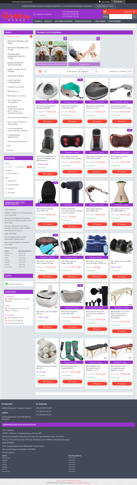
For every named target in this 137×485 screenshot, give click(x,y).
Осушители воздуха (16, 87)
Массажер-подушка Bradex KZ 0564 (69, 312)
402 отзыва (106, 1)
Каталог (48, 21)
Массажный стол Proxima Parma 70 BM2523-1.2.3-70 (93, 368)
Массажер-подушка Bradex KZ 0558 (69, 107)
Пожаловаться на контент (81, 483)
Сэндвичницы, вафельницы (14, 136)
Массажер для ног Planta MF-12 (121, 262)
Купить (49, 121)
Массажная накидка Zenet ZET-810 (45, 210)
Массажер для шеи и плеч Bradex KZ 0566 (45, 262)
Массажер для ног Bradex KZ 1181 (69, 262)
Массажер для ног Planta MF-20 (47, 312)
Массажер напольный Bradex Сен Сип (95, 107)
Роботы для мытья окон (18, 141)
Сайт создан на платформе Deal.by (68, 481)
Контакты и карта (83, 21)
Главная (38, 21)
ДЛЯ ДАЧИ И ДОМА (16, 76)
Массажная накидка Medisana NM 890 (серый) (121, 107)
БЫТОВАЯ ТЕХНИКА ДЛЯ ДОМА (18, 42)
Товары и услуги (13, 37)
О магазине (99, 21)
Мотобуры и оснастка (17, 96)
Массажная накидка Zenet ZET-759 (94, 210)
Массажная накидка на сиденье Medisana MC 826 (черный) (46, 158)
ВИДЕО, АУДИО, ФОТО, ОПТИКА (17, 70)
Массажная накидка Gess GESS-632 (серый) (96, 157)
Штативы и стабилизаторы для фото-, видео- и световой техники (16, 110)
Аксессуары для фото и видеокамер (17, 123)
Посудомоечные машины (18, 117)
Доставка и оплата (64, 21)
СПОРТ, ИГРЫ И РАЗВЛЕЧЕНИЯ (14, 81)
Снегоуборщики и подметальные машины (18, 129)
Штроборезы (13, 91)
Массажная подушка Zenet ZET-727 (119, 157)
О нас (8, 146)
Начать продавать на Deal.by (22, 1)
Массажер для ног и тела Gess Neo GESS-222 (96, 262)
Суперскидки (114, 21)
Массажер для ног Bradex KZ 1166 (69, 367)
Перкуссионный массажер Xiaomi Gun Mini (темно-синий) (71, 211)
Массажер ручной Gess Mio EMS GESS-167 (120, 210)
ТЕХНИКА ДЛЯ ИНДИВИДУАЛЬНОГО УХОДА (16, 56)
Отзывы (9, 150)
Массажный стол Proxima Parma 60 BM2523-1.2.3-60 (118, 368)
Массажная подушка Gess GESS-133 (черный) (71, 157)
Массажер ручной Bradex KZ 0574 (47, 367)
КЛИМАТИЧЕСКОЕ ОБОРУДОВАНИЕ (15, 64)
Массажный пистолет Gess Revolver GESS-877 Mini (95, 313)
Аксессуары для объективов (14, 101)
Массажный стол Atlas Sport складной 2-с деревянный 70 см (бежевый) (120, 314)
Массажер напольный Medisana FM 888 (46, 107)
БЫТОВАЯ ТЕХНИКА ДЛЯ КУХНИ (18, 49)
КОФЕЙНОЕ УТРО (105, 6)
